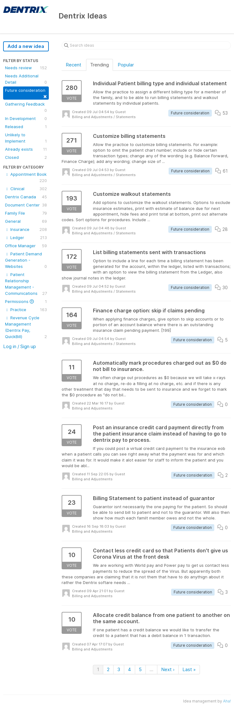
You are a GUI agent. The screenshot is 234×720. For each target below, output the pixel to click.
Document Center (26, 205)
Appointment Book (26, 178)
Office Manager (26, 246)
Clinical (26, 188)
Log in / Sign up (19, 346)
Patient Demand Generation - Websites (26, 260)
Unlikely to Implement (26, 138)
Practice (26, 309)
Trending (99, 65)
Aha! (227, 701)
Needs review (26, 68)
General (26, 221)
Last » (189, 669)
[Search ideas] (146, 45)
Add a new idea (26, 46)
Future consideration (26, 93)
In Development (26, 118)
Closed (26, 157)
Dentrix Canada (26, 197)
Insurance (26, 229)
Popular (126, 65)
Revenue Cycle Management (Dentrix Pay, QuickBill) (26, 327)
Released (26, 126)
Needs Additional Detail (26, 79)
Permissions (26, 301)
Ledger (26, 237)
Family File (26, 213)
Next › (168, 669)
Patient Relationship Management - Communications (26, 284)
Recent (73, 65)
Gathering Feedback (26, 107)
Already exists (26, 149)
